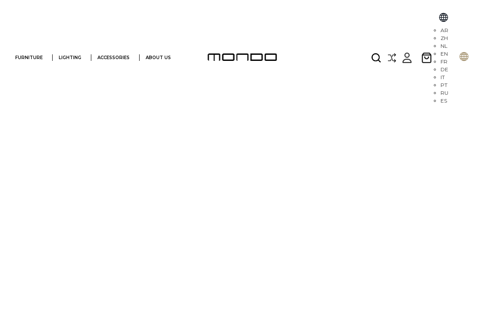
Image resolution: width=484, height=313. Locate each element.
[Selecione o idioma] (464, 58)
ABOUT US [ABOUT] (163, 57)
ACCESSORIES (117, 57)
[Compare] (391, 57)
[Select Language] (443, 18)
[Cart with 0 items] (426, 57)
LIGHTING (74, 57)
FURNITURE (32, 57)
